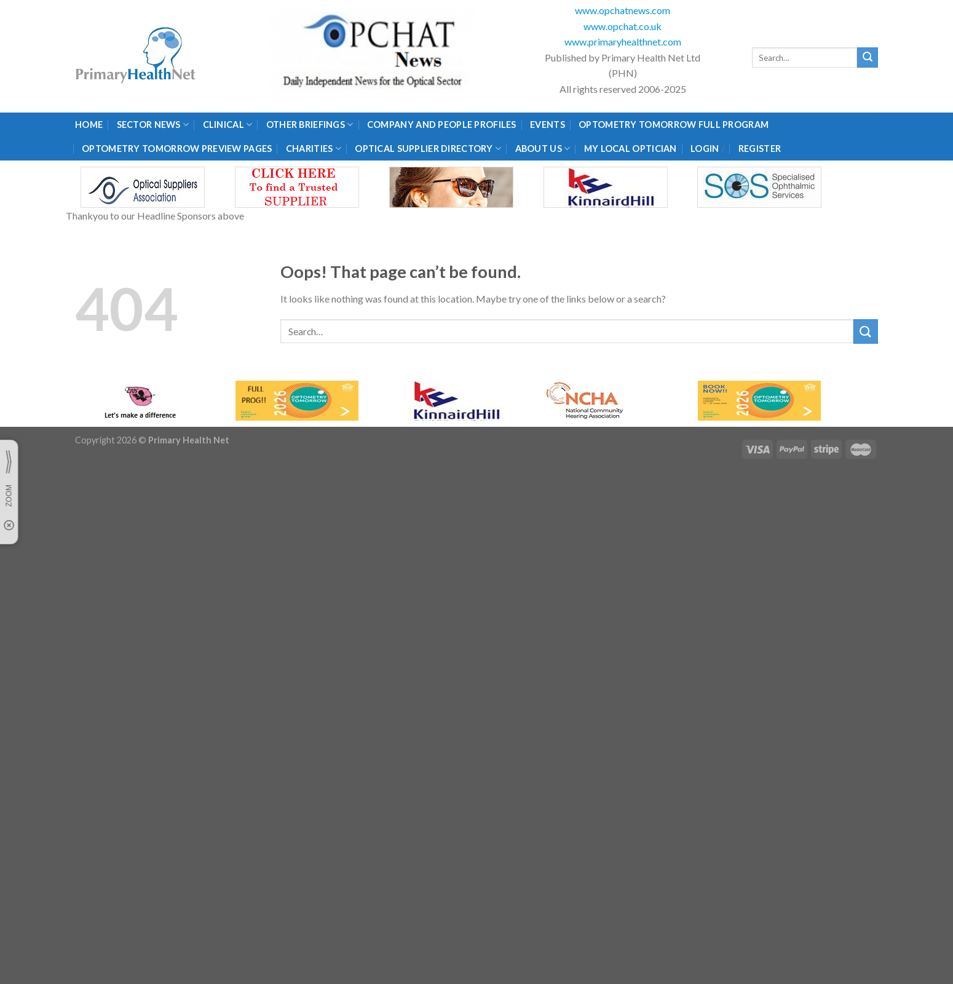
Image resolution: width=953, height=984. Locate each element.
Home (89, 124)
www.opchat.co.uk (622, 26)
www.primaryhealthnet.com (622, 41)
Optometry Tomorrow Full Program (674, 124)
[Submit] (867, 57)
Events (547, 124)
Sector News (153, 124)
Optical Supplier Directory (428, 148)
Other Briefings (310, 124)
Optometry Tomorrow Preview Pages (177, 148)
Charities (313, 148)
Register (759, 148)
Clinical (228, 124)
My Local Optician (630, 148)
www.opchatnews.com (622, 10)
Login (704, 148)
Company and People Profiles (441, 124)
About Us (543, 148)
